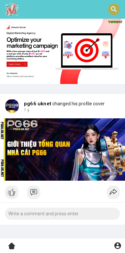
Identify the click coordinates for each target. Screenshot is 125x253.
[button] (114, 9)
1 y (26, 110)
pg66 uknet (37, 104)
